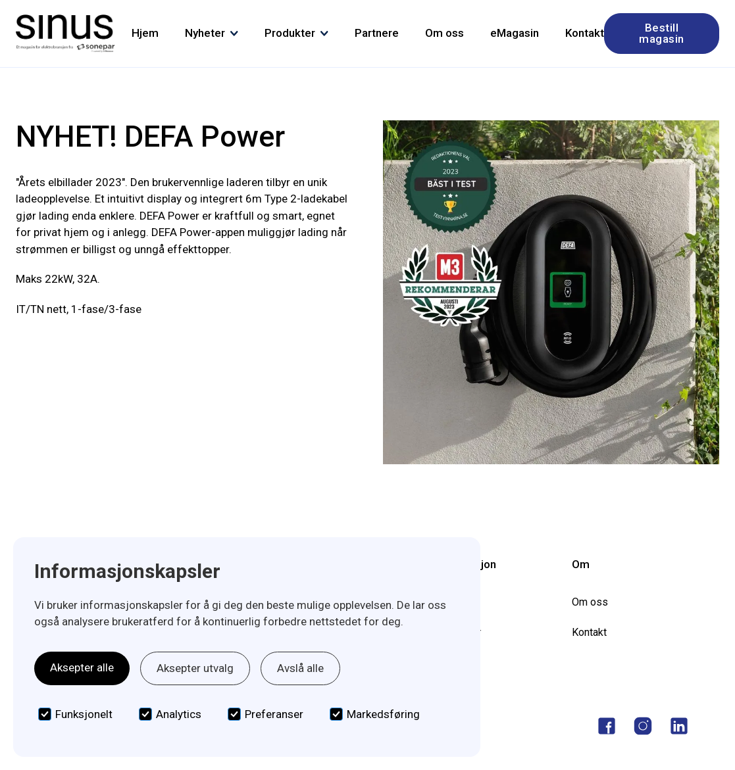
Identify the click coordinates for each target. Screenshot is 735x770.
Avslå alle (300, 668)
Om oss (444, 32)
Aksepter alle (82, 667)
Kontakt (584, 32)
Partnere (377, 32)
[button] (211, 33)
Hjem (145, 32)
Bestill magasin (661, 33)
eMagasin (514, 32)
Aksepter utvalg (195, 668)
